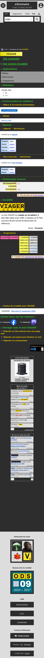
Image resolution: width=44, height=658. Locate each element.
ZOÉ (24, 404)
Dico (6, 49)
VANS (20, 424)
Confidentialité (22, 622)
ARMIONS (18, 410)
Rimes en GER (6, 120)
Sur (8, 322)
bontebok (14, 456)
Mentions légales (22, 604)
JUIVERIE (24, 399)
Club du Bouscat (16, 461)
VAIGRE (34, 248)
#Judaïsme (22, 397)
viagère (12, 147)
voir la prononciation (9, 110)
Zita (25, 419)
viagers (12, 144)
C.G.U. (22, 613)
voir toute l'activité (29, 429)
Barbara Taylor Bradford (18, 445)
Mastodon (27, 644)
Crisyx (13, 437)
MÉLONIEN (19, 415)
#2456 (29, 474)
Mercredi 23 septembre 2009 (23, 311)
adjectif (14, 134)
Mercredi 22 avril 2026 (17, 463)
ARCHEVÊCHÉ (27, 391)
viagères (12, 150)
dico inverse (38, 195)
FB (21, 644)
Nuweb (27, 653)
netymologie (14, 454)
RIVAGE (34, 246)
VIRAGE (34, 251)
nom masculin (17, 163)
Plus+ (31, 394)
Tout (28, 412)
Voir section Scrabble (14, 63)
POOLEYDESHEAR (17, 443)
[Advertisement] (22, 34)
